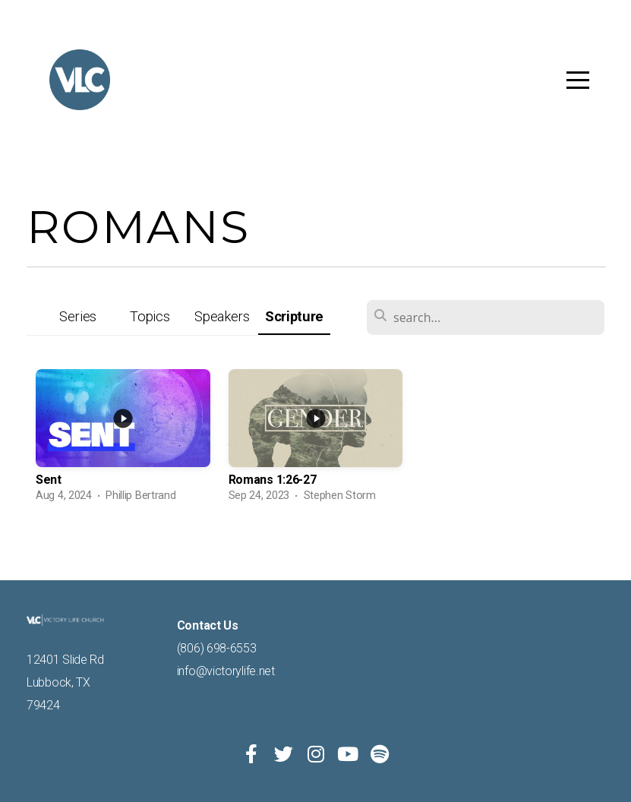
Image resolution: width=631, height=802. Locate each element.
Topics (149, 316)
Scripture (294, 316)
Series (77, 316)
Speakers (222, 316)
